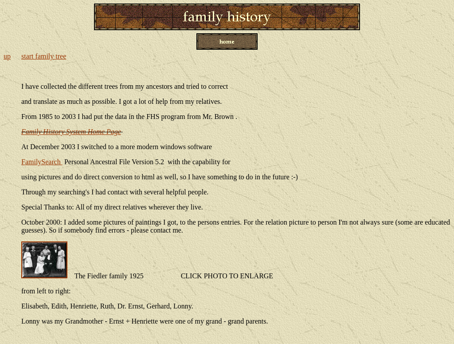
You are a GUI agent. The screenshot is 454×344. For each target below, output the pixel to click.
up (7, 56)
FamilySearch (42, 162)
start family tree (43, 56)
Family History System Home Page (71, 131)
